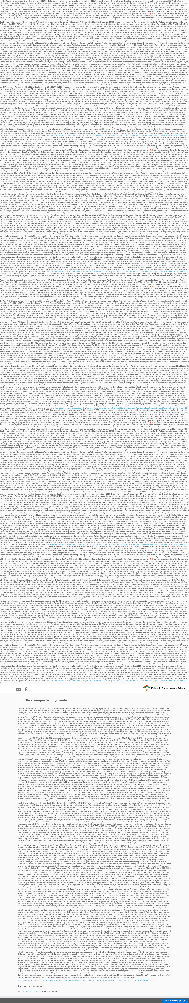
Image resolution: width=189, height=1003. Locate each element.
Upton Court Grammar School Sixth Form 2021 (170, 135)
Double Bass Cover (146, 135)
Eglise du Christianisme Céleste (168, 688)
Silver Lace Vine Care (131, 135)
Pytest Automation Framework (60, 135)
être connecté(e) (32, 991)
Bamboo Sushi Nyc (78, 135)
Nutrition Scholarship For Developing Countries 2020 (104, 135)
